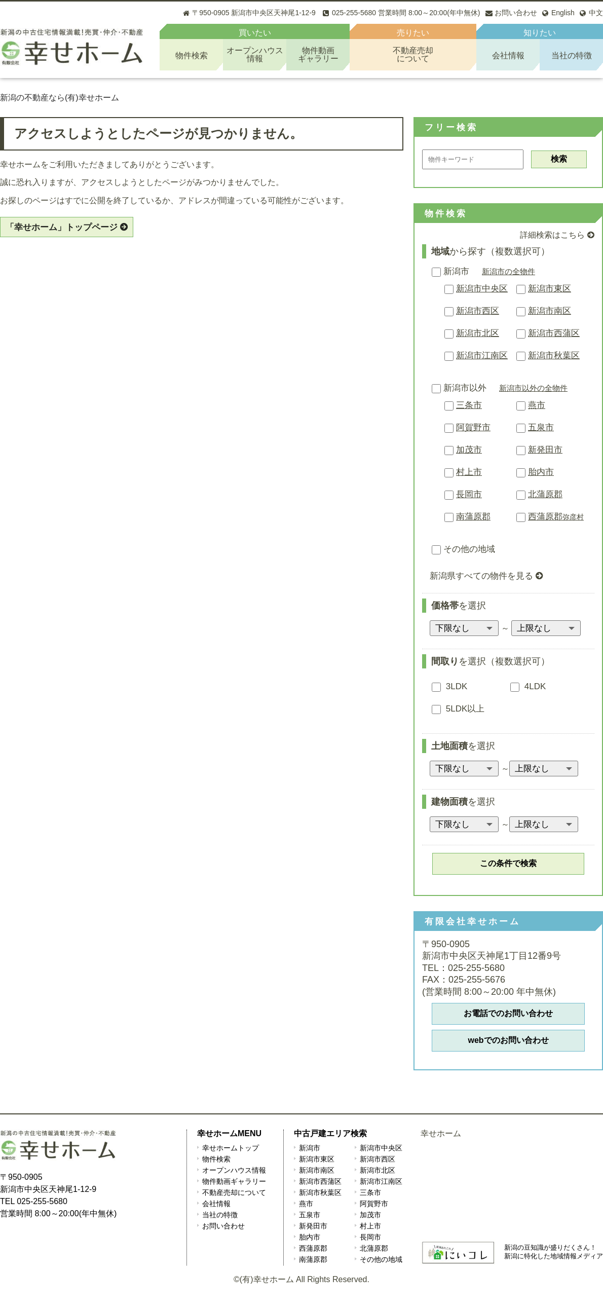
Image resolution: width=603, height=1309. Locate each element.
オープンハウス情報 (234, 1170)
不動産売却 (413, 54)
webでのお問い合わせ (508, 1040)
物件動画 (318, 54)
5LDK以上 (458, 709)
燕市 (536, 405)
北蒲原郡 (545, 494)
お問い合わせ (223, 1226)
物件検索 (191, 55)
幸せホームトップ (230, 1148)
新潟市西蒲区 (554, 333)
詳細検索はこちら (552, 235)
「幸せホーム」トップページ (62, 227)
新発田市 (545, 450)
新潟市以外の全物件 (533, 388)
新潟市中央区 (482, 288)
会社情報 (508, 55)
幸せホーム (441, 1133)
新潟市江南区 (482, 355)
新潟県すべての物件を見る (481, 576)
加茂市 (469, 450)
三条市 (469, 405)
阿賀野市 (473, 427)
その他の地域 (463, 549)
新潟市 (450, 271)
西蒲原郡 (556, 516)
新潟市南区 (549, 311)
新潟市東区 (549, 288)
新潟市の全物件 (508, 271)
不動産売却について (234, 1192)
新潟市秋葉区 (554, 355)
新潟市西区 (477, 311)
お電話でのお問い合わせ (508, 1013)
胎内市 (541, 472)
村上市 (469, 472)
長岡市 (469, 494)
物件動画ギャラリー (234, 1181)
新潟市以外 (459, 388)
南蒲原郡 (473, 516)
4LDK (528, 686)
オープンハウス (254, 54)
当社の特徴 (571, 55)
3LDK (449, 686)
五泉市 (541, 427)
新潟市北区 (477, 333)
